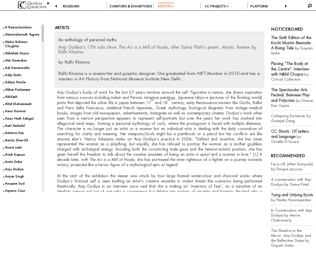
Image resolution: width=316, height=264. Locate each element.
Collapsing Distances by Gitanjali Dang (291, 118)
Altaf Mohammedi (18, 104)
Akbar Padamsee (17, 90)
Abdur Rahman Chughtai (16, 44)
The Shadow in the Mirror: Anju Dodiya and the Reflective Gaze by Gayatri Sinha (291, 238)
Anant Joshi (13, 147)
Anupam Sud (14, 183)
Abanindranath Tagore (22, 34)
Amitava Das (14, 133)
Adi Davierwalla (17, 68)
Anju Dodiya (14, 169)
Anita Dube (13, 162)
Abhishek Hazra (17, 53)
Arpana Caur (15, 191)
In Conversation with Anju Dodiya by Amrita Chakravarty (291, 215)
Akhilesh (11, 97)
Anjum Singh (14, 176)
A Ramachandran (18, 27)
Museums (71, 6)
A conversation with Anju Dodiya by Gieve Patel (291, 182)
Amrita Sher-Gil (16, 140)
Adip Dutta (13, 75)
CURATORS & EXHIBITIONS (131, 6)
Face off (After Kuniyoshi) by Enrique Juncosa (292, 166)
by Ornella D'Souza (290, 136)
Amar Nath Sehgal (19, 118)
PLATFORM (259, 6)
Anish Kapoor (15, 155)
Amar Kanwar (15, 111)
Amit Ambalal (15, 126)
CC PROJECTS (216, 6)
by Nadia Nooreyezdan (292, 197)
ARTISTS (166, 6)
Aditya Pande (15, 82)
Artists (62, 27)
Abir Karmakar (16, 60)
